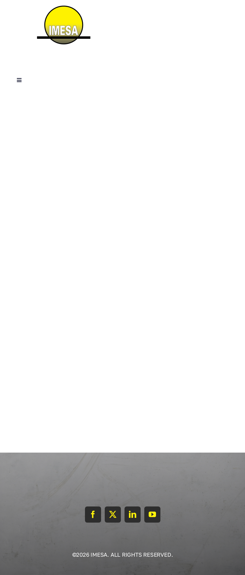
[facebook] (93, 514)
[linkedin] (133, 514)
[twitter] (113, 514)
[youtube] (152, 514)
